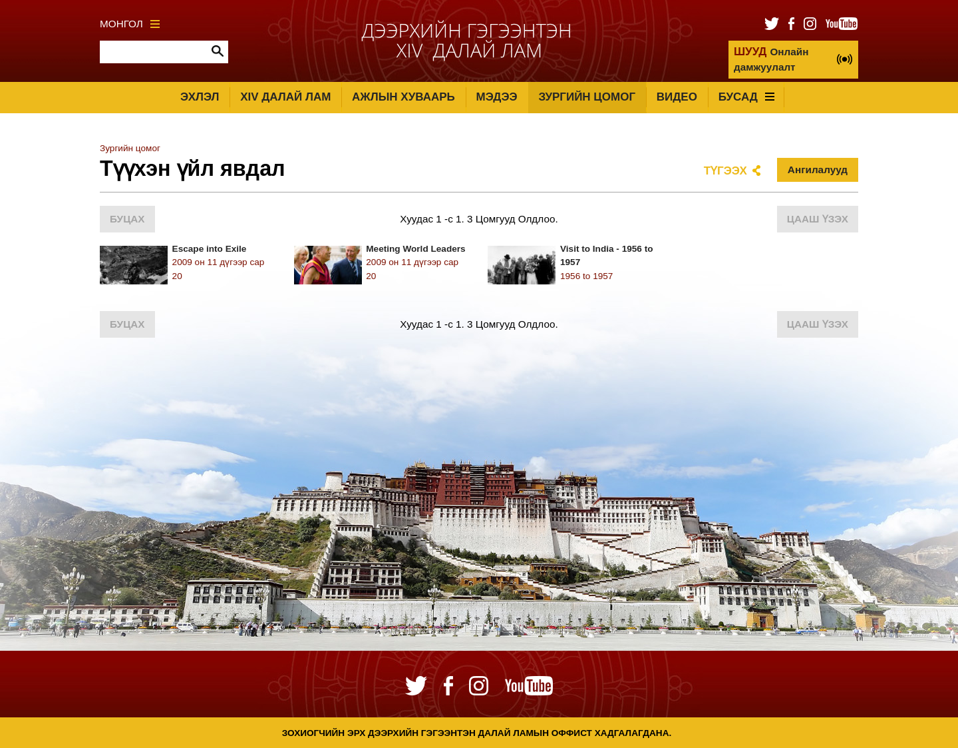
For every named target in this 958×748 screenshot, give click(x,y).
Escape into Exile (209, 249)
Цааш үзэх (817, 218)
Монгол (130, 23)
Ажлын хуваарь (403, 97)
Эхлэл (199, 97)
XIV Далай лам (285, 97)
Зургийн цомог (586, 97)
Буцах (127, 218)
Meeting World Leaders (415, 249)
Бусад (746, 97)
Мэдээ (497, 97)
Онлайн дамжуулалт (771, 59)
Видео (677, 97)
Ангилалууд (818, 169)
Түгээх (725, 171)
